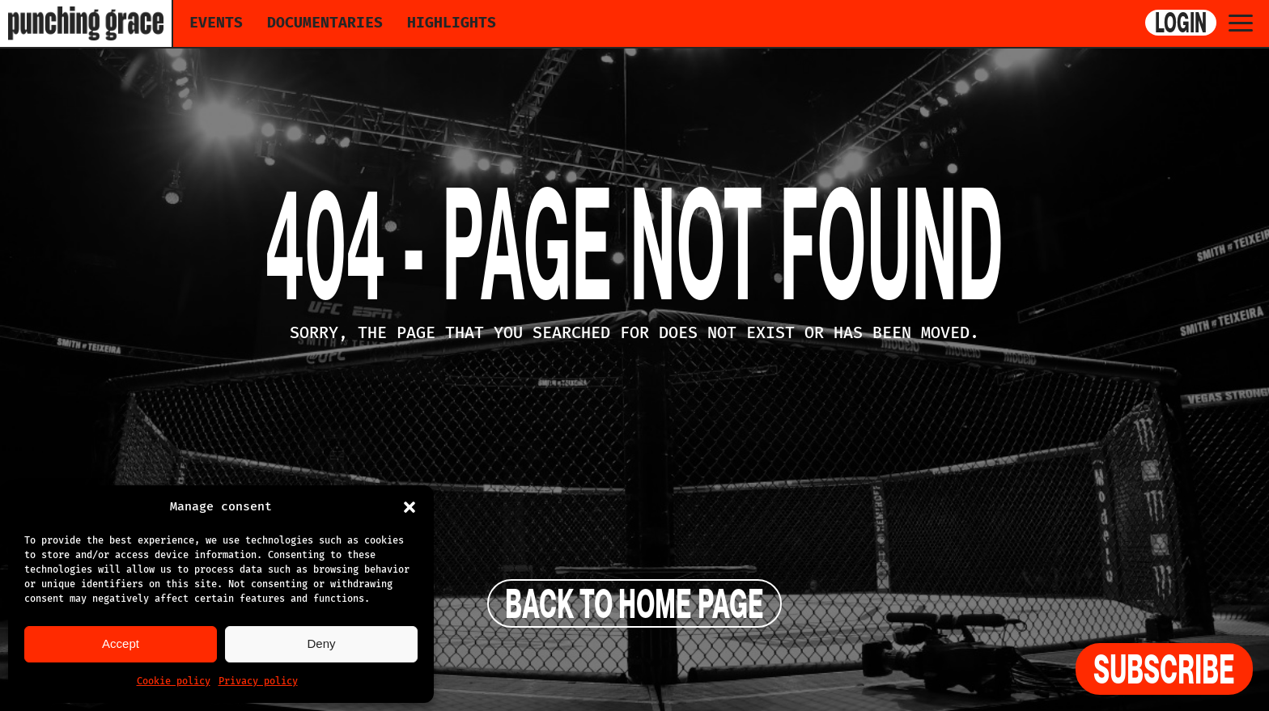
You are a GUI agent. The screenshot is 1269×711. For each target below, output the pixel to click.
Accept (120, 643)
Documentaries (325, 23)
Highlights (451, 23)
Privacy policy (258, 681)
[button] (409, 507)
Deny (321, 643)
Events (216, 23)
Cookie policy (173, 681)
